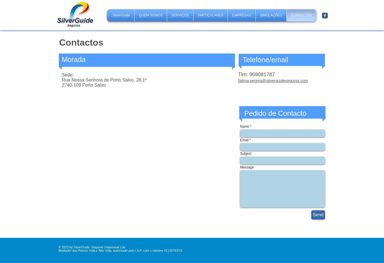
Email (244, 140)
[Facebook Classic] (325, 15)
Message (247, 167)
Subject (245, 153)
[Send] (318, 214)
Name (244, 126)
